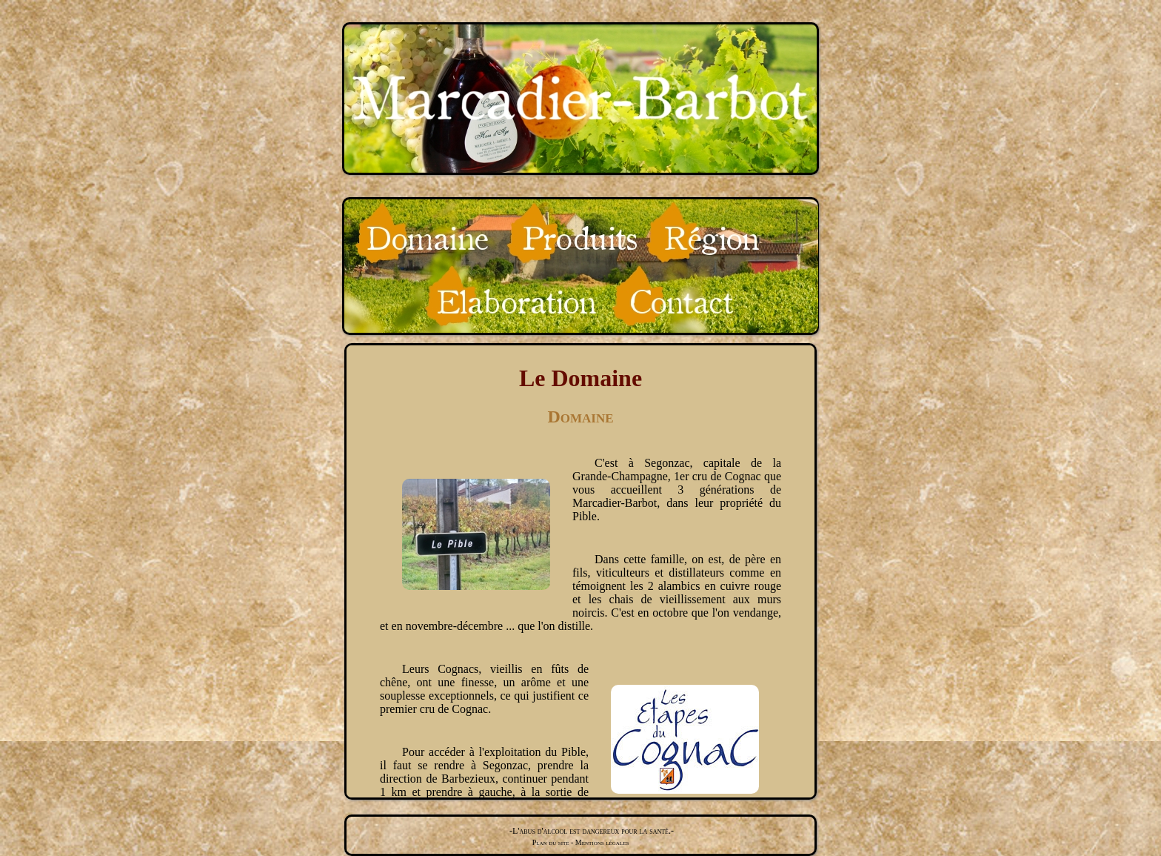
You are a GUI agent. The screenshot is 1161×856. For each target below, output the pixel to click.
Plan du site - (553, 842)
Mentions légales (601, 842)
